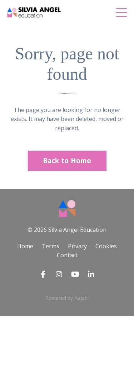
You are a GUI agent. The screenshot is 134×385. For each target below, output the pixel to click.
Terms (50, 246)
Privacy (77, 246)
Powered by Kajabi (67, 297)
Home (25, 246)
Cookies (106, 246)
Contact (67, 255)
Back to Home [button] (67, 160)
